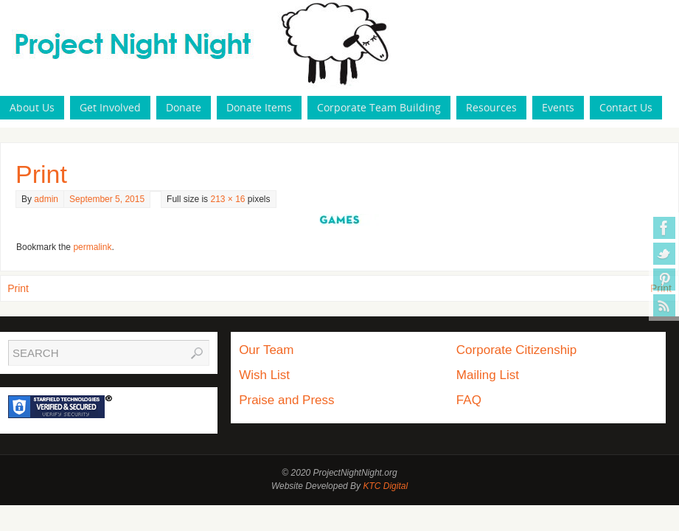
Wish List (264, 375)
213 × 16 (227, 199)
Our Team (266, 350)
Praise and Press (286, 400)
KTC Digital (385, 486)
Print (18, 288)
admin (46, 199)
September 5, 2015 (106, 199)
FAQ (468, 400)
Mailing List (487, 375)
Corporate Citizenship (516, 350)
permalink (92, 247)
